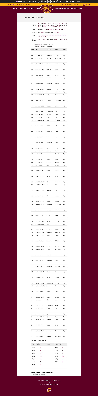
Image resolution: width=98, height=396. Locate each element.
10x (63, 356)
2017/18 (40, 25)
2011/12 (40, 26)
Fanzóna (64, 8)
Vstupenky (37, 8)
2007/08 (59, 26)
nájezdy (56, 39)
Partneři (76, 8)
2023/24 (40, 23)
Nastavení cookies (44, 384)
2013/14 (59, 25)
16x (41, 353)
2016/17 (45, 25)
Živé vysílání (76, 5)
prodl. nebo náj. (61, 39)
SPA (39, 36)
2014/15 (54, 25)
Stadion (26, 8)
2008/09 (54, 26)
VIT (43, 36)
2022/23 (45, 23)
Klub (14, 8)
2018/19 (64, 23)
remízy (44, 39)
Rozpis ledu (68, 5)
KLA (48, 35)
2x (62, 347)
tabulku (40, 45)
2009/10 (50, 26)
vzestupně (56, 32)
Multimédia (70, 8)
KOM (50, 35)
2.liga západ (49, 29)
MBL (58, 35)
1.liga (44, 29)
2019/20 (59, 23)
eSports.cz (55, 384)
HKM (45, 35)
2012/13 (64, 25)
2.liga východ (62, 29)
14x (41, 356)
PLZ (65, 35)
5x (40, 350)
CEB (43, 35)
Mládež (21, 8)
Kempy (80, 8)
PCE (63, 35)
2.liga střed (55, 29)
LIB (54, 35)
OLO (60, 35)
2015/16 (50, 25)
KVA (53, 35)
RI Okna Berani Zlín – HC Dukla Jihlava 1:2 (21, 4)
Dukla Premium (58, 8)
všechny (40, 39)
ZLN (45, 36)
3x (62, 350)
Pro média (31, 8)
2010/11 (45, 26)
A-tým (17, 8)
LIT (56, 35)
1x (40, 347)
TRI (41, 36)
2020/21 (54, 23)
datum (42, 32)
